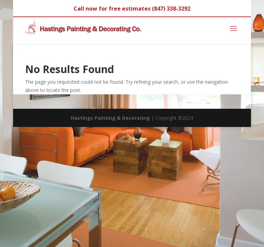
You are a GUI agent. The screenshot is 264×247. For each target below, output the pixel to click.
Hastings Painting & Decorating (110, 118)
